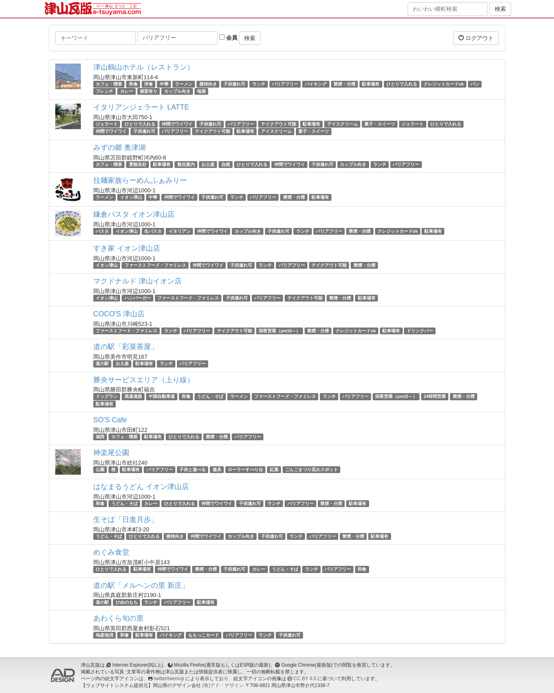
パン (474, 84)
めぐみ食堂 (111, 552)
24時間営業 (435, 396)
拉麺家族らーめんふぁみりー (140, 180)
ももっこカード (203, 635)
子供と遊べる (192, 469)
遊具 (217, 469)
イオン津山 (131, 197)
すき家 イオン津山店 (126, 248)
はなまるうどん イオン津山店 (141, 487)
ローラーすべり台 (245, 469)
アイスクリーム (342, 124)
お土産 (208, 164)
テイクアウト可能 (278, 124)
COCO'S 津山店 (119, 314)
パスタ (102, 231)
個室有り (148, 91)
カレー (126, 91)
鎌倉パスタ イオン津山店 (134, 214)
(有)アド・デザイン (223, 685)
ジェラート (107, 124)
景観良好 (138, 164)
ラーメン (184, 84)
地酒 (201, 91)
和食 (133, 84)
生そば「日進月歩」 (125, 519)
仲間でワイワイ (177, 124)
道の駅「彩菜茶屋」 (125, 347)
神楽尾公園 (111, 453)
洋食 (148, 84)
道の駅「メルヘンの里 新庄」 (141, 585)
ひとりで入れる (401, 84)
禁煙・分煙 (344, 84)
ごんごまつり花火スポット (311, 469)
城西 (100, 436)
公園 (100, 469)
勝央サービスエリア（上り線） (143, 380)
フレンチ (104, 91)
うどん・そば (210, 396)
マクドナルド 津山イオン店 (137, 281)
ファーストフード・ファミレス (155, 265)
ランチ (258, 84)
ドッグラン (107, 396)
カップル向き (177, 91)
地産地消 (104, 635)
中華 (164, 84)
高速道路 (133, 396)
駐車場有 (370, 84)
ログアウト (476, 37)
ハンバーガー (137, 298)
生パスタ (153, 231)
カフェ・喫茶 (109, 84)
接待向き (208, 84)
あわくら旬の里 (118, 618)
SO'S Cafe (110, 420)
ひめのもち (127, 602)
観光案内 (186, 164)
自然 (225, 164)
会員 (228, 37)
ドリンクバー (420, 330)
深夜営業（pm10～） (279, 330)
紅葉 (274, 469)
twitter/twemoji (169, 678)
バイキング (316, 84)
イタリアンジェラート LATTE (141, 107)
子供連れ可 (234, 84)
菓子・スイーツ (379, 124)
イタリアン (180, 231)
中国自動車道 (162, 396)
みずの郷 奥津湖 (119, 148)
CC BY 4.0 (305, 678)
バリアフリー (285, 84)
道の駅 (102, 363)
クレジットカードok (444, 84)
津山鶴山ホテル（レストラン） (143, 67)
